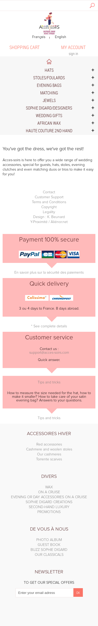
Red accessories (49, 444)
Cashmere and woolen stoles (49, 449)
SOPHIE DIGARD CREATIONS (49, 502)
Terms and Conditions (49, 202)
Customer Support (49, 197)
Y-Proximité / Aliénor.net (49, 222)
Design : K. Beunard (49, 217)
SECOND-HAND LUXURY (49, 507)
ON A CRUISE (49, 492)
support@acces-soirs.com (49, 352)
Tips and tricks (49, 382)
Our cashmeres (49, 454)
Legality (49, 212)
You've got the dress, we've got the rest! (43, 149)
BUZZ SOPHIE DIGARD (49, 550)
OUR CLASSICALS (49, 555)
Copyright (49, 207)
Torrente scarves (49, 459)
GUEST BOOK (49, 545)
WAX (49, 487)
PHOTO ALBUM (49, 540)
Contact (49, 192)
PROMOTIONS (49, 512)
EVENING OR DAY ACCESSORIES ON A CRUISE (49, 497)
